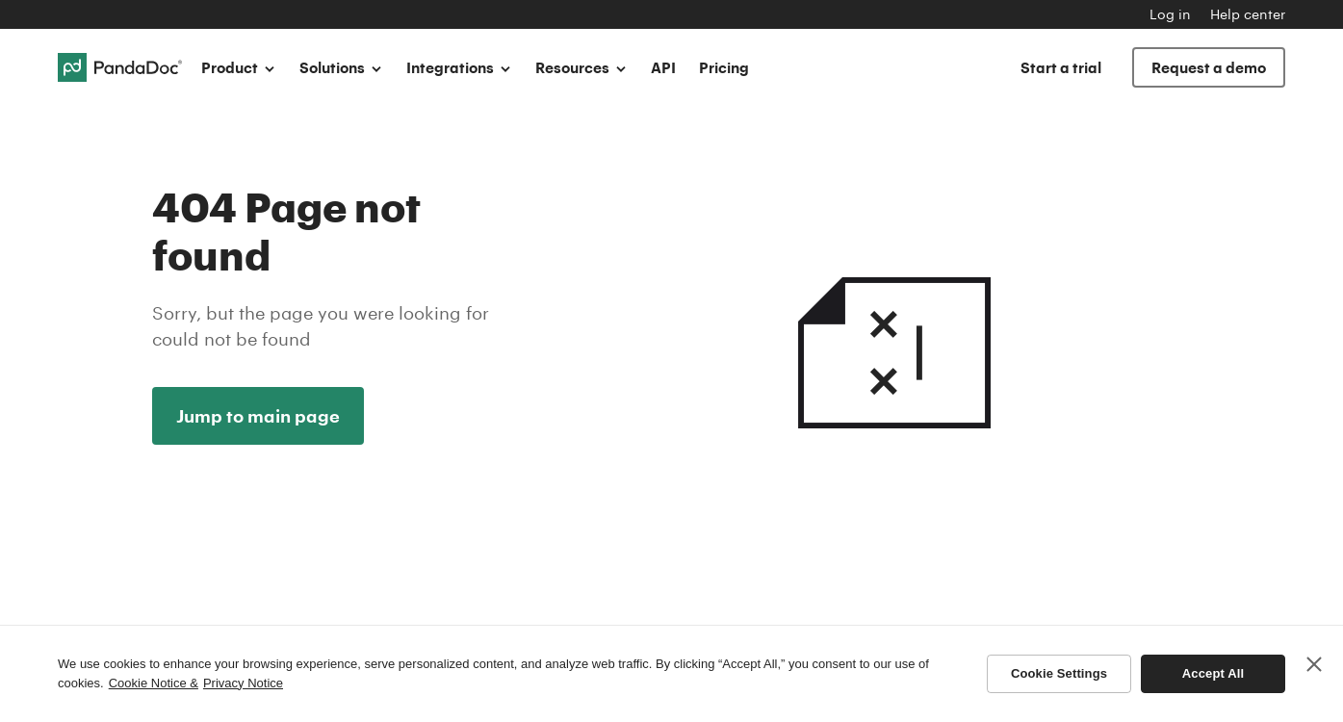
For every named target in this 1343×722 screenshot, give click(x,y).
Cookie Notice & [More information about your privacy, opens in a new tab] (153, 683)
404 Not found (893, 305)
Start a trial (1060, 67)
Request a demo (1208, 67)
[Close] (1314, 664)
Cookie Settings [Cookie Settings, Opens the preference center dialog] (1059, 673)
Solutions (341, 67)
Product (238, 67)
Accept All (1213, 673)
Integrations (459, 67)
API (663, 67)
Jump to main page (258, 415)
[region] (671, 673)
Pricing (724, 67)
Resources (581, 67)
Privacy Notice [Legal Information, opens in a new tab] (243, 683)
